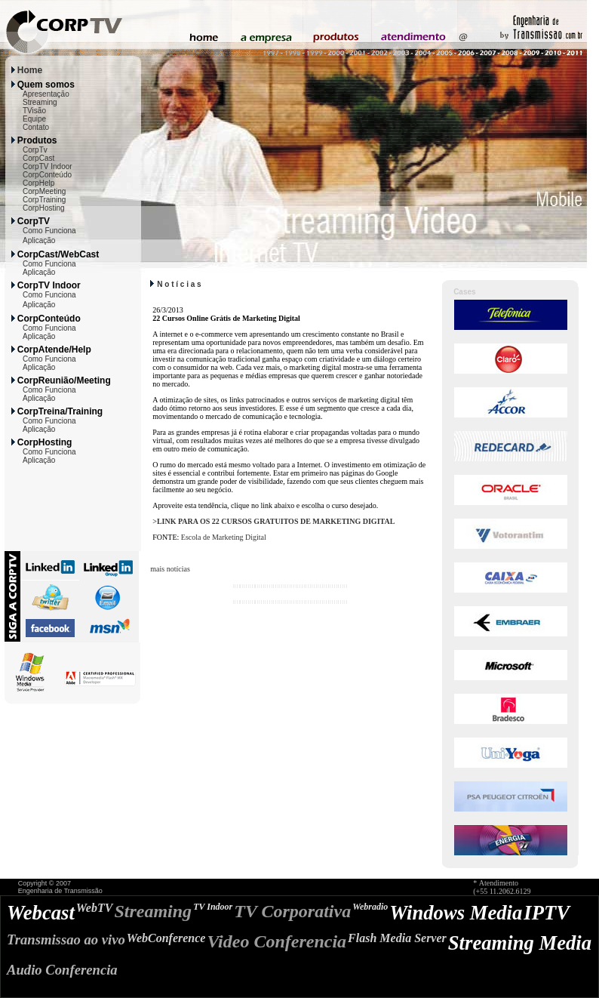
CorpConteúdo (47, 175)
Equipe (34, 119)
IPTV (547, 912)
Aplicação (39, 240)
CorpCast (38, 158)
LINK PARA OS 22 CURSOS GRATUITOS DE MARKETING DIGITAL (276, 521)
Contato (36, 127)
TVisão (34, 110)
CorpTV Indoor (47, 166)
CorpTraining (44, 200)
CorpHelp (38, 183)
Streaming (40, 102)
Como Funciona (49, 230)
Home (29, 70)
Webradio (370, 906)
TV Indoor (212, 906)
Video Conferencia (276, 941)
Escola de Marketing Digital (223, 537)
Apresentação (46, 94)
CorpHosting (44, 208)
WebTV (94, 907)
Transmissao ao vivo (66, 939)
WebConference (166, 938)
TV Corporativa (292, 911)
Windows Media (455, 912)
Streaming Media (519, 943)
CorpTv (35, 150)
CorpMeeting (44, 191)
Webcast (41, 912)
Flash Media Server (397, 938)
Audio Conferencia (62, 970)
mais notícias (170, 569)
